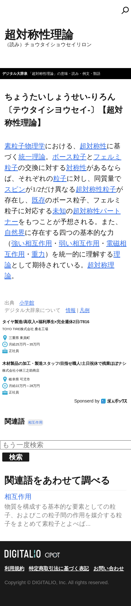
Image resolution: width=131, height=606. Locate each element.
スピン (15, 189)
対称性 (76, 167)
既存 (38, 200)
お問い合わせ (108, 568)
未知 (59, 211)
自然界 (15, 232)
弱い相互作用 (79, 243)
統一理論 (31, 156)
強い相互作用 (31, 243)
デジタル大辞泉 (14, 73)
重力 (38, 254)
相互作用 (35, 422)
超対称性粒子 (96, 189)
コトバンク (67, 10)
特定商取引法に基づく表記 (59, 568)
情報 (71, 310)
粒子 (60, 178)
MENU (11, 12)
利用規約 (14, 568)
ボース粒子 (69, 156)
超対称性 (93, 146)
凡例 (85, 310)
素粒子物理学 (25, 146)
